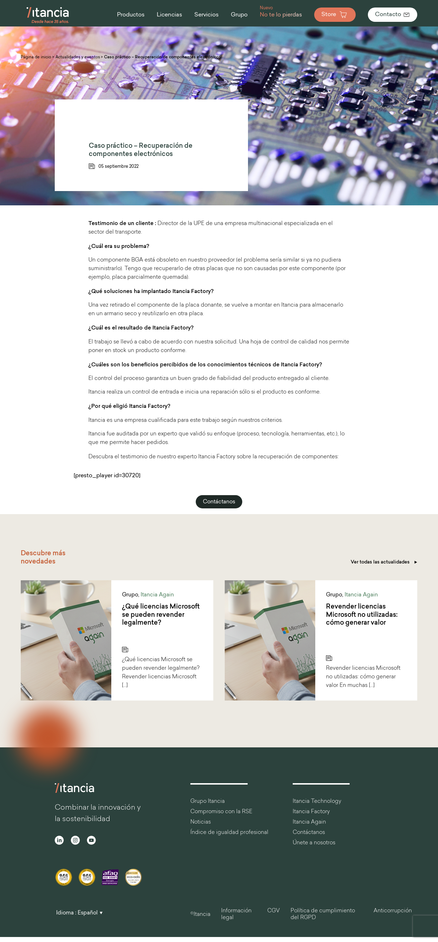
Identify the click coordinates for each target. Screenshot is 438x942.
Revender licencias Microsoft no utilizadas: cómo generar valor (362, 615)
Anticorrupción (393, 911)
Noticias (200, 822)
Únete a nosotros (314, 843)
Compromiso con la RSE (221, 812)
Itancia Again (157, 595)
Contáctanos (219, 502)
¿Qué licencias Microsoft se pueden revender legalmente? (161, 615)
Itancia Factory (311, 812)
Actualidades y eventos (77, 57)
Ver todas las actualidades (384, 562)
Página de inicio (36, 57)
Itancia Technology (317, 801)
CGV (273, 911)
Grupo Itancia (207, 801)
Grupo (130, 595)
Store (335, 14)
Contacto (392, 14)
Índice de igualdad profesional (229, 832)
